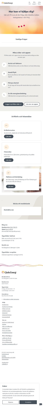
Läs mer (8, 136)
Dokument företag (6, 315)
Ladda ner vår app (6, 338)
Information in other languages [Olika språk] (11, 299)
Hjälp (3, 302)
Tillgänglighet (5, 359)
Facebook (5, 362)
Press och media (6, 330)
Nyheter (4, 324)
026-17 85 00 (9, 229)
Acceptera (28, 402)
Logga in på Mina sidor (13, 104)
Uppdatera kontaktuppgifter (9, 344)
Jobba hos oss (5, 328)
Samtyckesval (5, 354)
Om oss (4, 320)
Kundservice (5, 304)
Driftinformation (6, 311)
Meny (39, 2)
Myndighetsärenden (7, 332)
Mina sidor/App (7, 335)
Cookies (4, 356)
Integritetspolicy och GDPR (8, 357)
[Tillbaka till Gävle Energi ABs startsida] (15, 3)
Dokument (4, 313)
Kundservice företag (7, 306)
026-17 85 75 (13, 227)
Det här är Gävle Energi (8, 322)
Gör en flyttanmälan (7, 342)
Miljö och (7, 326)
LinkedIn (5, 364)
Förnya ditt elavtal (6, 340)
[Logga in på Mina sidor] (34, 3)
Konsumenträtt (6, 317)
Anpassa (10, 402)
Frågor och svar (6, 308)
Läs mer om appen (32, 104)
